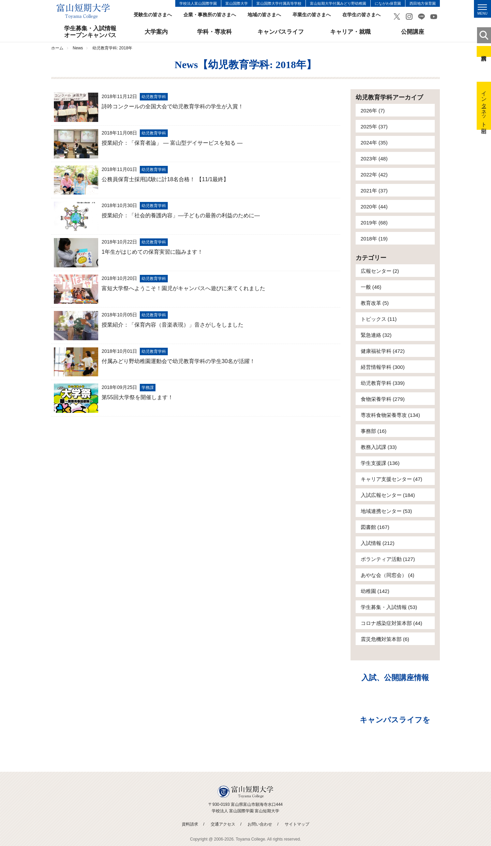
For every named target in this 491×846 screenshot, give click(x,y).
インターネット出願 (484, 105)
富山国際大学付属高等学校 (278, 3)
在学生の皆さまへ (361, 14)
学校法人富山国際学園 (198, 3)
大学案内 (156, 32)
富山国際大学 (236, 3)
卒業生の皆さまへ (312, 14)
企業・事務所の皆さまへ (209, 14)
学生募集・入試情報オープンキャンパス (90, 31)
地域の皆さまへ (264, 14)
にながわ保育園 (388, 3)
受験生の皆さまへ (153, 14)
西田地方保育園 (423, 3)
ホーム (57, 48)
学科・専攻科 (214, 32)
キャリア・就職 (350, 32)
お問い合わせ (260, 824)
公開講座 (412, 32)
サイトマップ (297, 824)
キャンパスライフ (280, 32)
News (78, 48)
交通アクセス (223, 824)
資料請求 (484, 51)
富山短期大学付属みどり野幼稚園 (338, 3)
